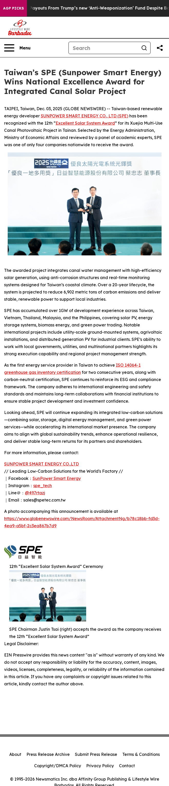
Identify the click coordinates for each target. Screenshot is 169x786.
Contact (127, 765)
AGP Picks (13, 8)
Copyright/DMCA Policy (57, 765)
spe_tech (42, 485)
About (15, 754)
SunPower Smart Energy (57, 478)
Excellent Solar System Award (85, 123)
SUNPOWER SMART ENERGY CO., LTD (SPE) (84, 115)
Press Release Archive (48, 754)
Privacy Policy (100, 765)
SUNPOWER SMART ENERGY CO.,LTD (41, 464)
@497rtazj (35, 492)
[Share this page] (160, 48)
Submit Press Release (96, 754)
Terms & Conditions (141, 754)
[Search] (103, 48)
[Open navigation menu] (17, 48)
